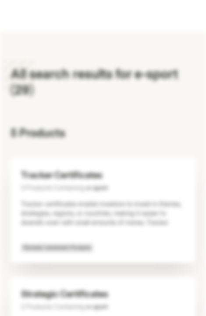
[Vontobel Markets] (34, 15)
